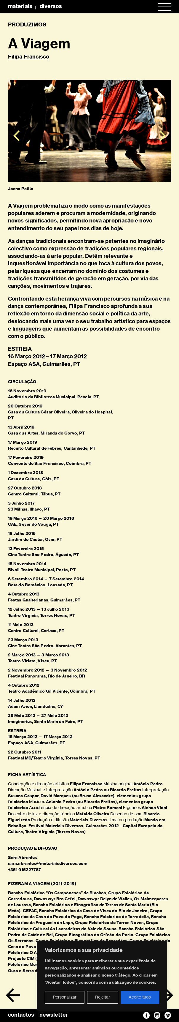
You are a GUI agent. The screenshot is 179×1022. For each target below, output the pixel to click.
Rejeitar (102, 997)
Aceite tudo (140, 997)
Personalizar (64, 997)
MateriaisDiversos (35, 6)
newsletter (53, 1015)
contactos (21, 1015)
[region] (102, 975)
